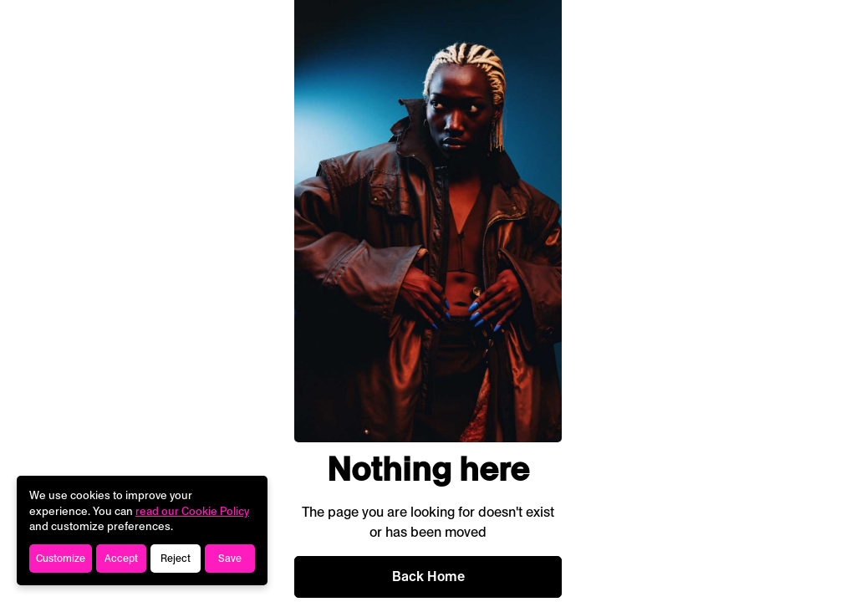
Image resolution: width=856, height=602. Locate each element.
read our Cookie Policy (192, 511)
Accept (121, 558)
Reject (175, 558)
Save (230, 558)
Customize (60, 558)
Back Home (428, 576)
